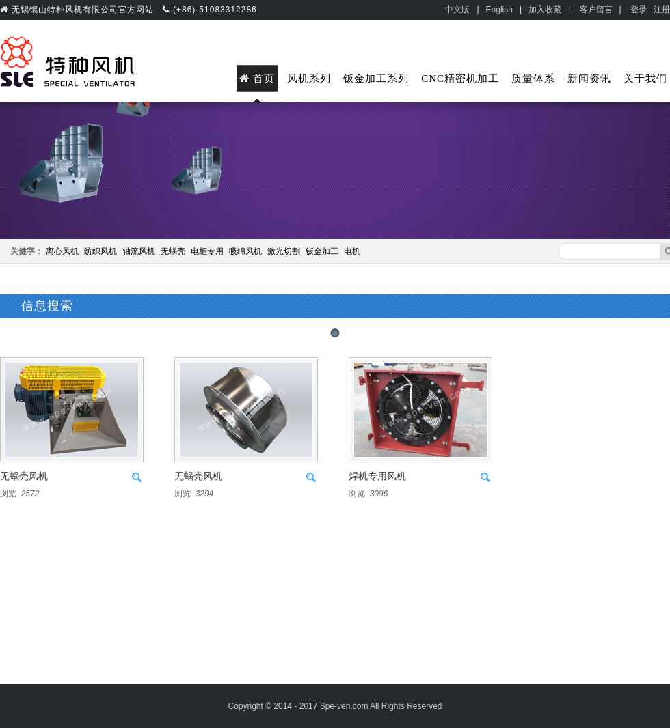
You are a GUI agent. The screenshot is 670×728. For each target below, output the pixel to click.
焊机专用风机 (377, 476)
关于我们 (645, 78)
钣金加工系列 (376, 78)
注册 (662, 9)
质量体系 (533, 78)
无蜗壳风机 (24, 476)
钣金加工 (322, 251)
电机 (352, 251)
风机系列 (309, 78)
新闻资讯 (589, 78)
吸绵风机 (245, 251)
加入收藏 (544, 9)
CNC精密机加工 (460, 78)
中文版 (457, 9)
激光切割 (283, 251)
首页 (257, 78)
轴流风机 (138, 251)
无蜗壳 (173, 251)
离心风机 (62, 251)
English (499, 9)
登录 (638, 9)
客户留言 (596, 9)
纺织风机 (100, 251)
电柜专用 (207, 251)
